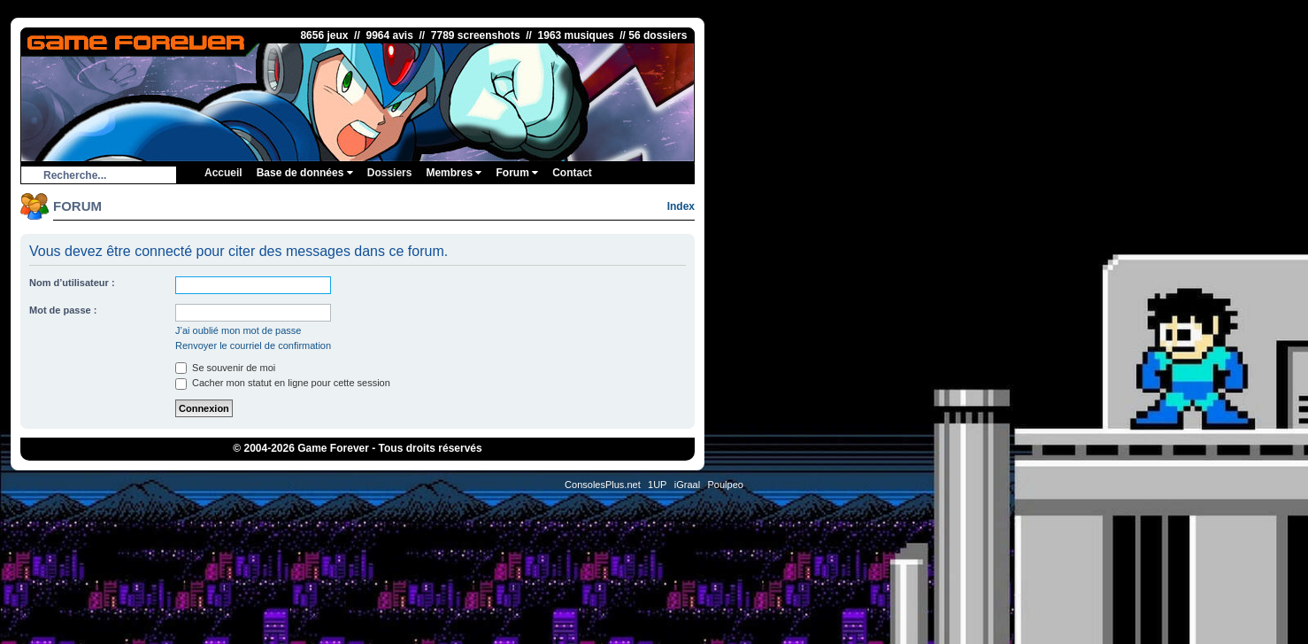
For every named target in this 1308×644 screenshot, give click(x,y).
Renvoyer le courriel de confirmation (253, 345)
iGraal (687, 484)
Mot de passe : (62, 310)
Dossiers (389, 173)
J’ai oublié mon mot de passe (238, 330)
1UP (657, 484)
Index (681, 206)
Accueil (223, 173)
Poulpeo (725, 484)
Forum (517, 173)
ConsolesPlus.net (603, 484)
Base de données (305, 173)
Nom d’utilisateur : (72, 282)
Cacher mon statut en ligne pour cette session (282, 382)
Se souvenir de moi (225, 367)
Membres (453, 173)
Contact (572, 173)
